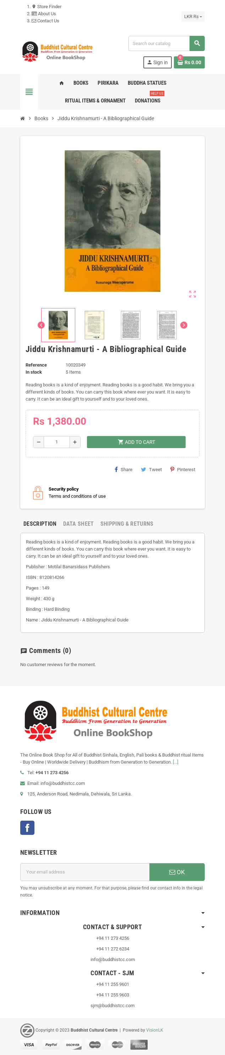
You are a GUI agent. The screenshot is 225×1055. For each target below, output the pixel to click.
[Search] (166, 43)
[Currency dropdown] (193, 16)
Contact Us (45, 20)
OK (177, 872)
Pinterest (182, 469)
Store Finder (46, 6)
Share (123, 469)
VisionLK (154, 1030)
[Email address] (84, 872)
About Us (44, 13)
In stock (34, 372)
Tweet (151, 469)
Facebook (27, 828)
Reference (36, 365)
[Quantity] (57, 442)
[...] (175, 762)
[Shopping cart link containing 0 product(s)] (189, 62)
